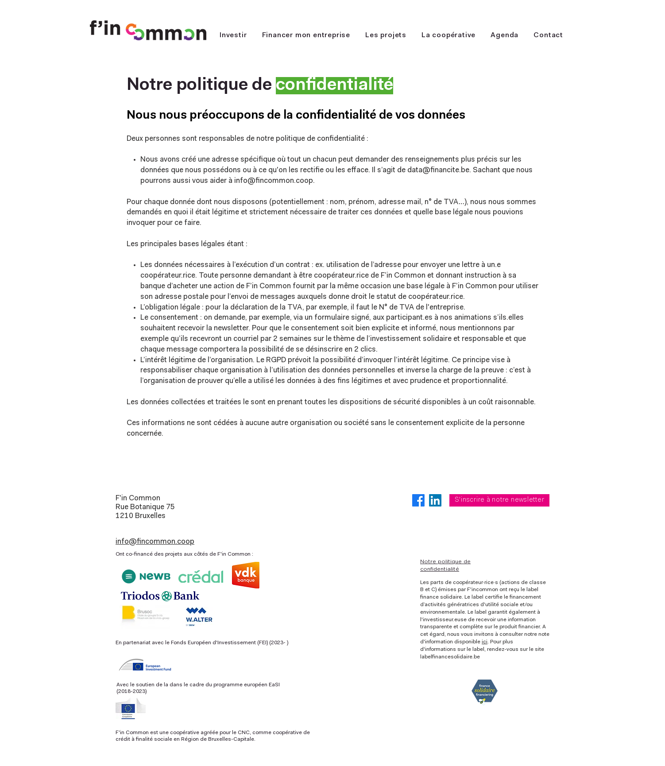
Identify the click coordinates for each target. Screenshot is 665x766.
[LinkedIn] (435, 500)
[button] (448, 35)
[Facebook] (418, 500)
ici (484, 642)
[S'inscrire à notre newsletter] (499, 500)
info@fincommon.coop (273, 181)
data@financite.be (438, 170)
